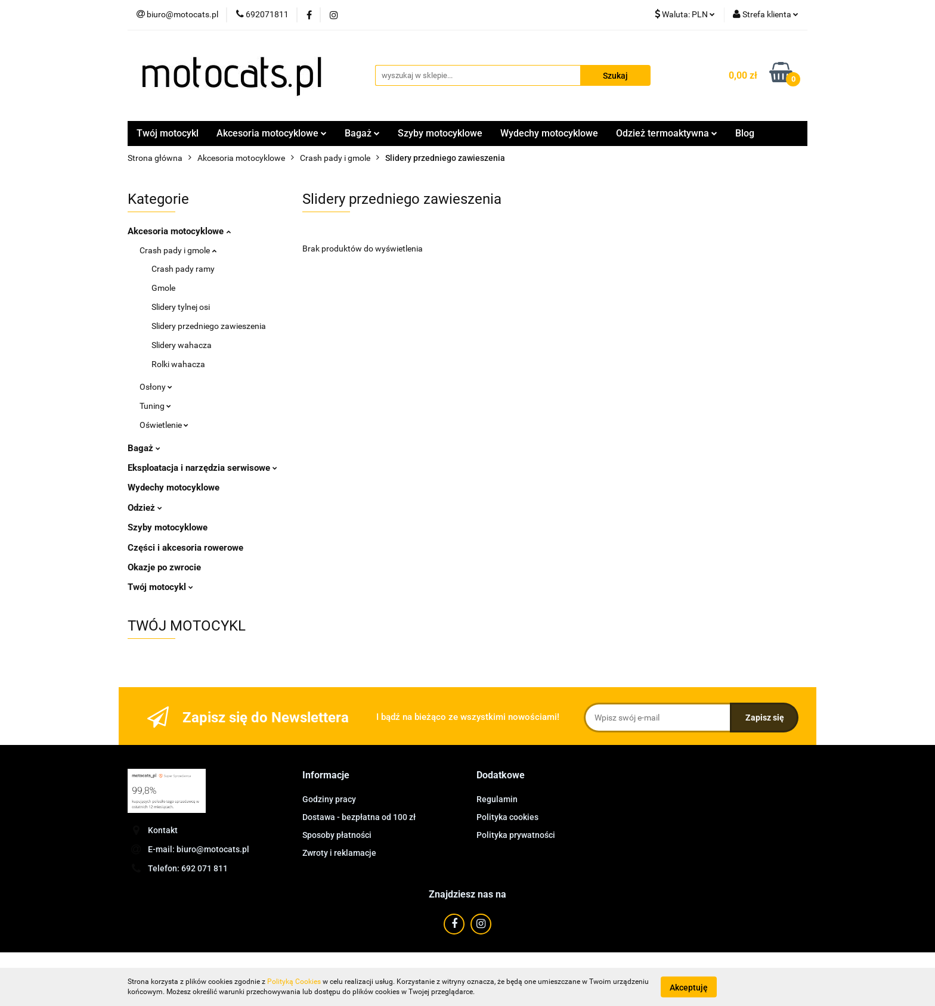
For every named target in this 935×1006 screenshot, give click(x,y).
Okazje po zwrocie (164, 567)
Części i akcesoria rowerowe (185, 547)
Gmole (163, 288)
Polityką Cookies (294, 981)
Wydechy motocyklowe (549, 133)
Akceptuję (689, 987)
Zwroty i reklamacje (339, 853)
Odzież (145, 507)
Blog (744, 133)
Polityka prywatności (515, 835)
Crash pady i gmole (178, 250)
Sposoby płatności (336, 835)
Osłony (156, 387)
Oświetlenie (164, 425)
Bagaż (362, 133)
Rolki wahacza (178, 364)
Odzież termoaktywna (666, 133)
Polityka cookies (507, 817)
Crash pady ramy (183, 269)
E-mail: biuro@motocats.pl (198, 849)
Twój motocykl (168, 133)
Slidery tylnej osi (180, 307)
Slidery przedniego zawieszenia (208, 326)
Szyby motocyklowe (440, 133)
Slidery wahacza (181, 345)
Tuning (155, 406)
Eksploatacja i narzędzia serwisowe (202, 467)
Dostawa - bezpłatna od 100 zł (359, 817)
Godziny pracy (329, 799)
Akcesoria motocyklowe (271, 133)
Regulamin (497, 799)
